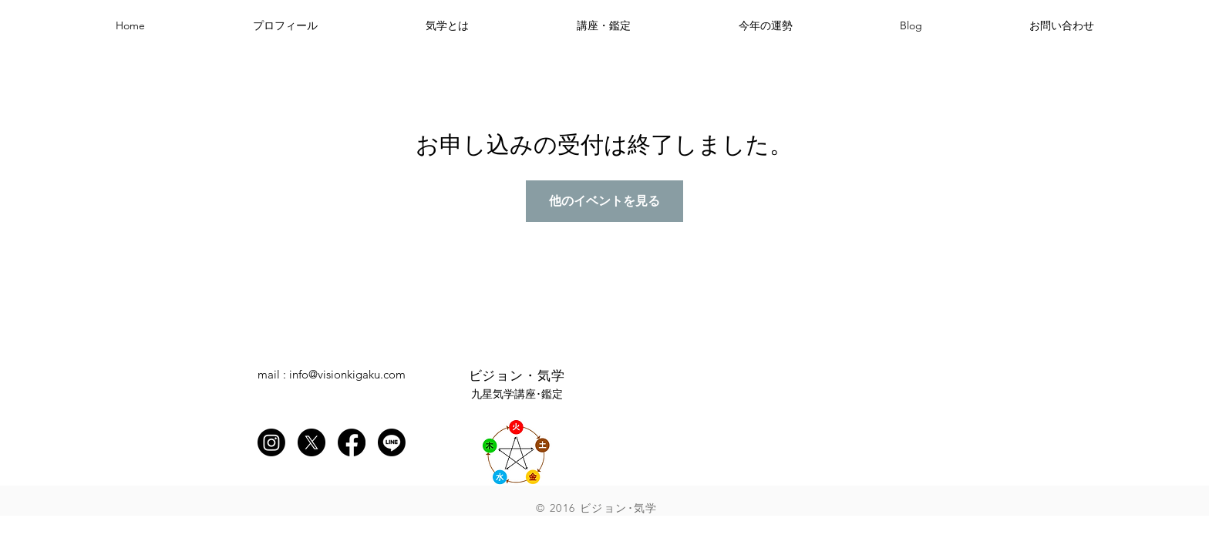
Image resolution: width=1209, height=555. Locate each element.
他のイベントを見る (604, 201)
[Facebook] (351, 442)
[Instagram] (271, 442)
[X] (311, 442)
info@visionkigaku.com (347, 374)
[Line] (392, 442)
